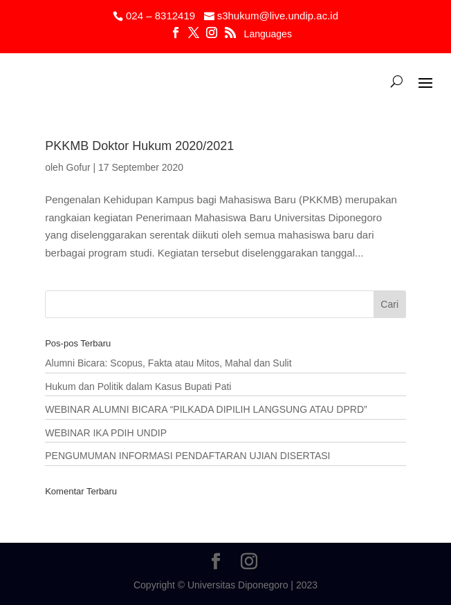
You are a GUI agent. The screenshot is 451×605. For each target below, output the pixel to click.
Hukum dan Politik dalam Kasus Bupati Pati (138, 386)
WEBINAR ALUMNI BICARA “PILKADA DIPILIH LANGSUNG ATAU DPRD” (206, 409)
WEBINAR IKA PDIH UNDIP (106, 432)
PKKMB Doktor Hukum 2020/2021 (139, 146)
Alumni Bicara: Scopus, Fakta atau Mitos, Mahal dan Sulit (168, 363)
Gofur (78, 167)
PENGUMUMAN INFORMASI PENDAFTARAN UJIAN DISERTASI (187, 455)
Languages (268, 34)
